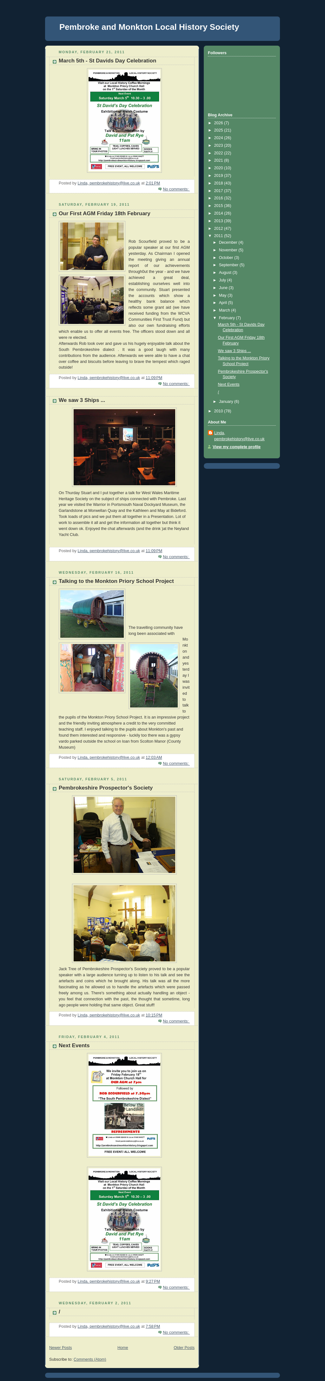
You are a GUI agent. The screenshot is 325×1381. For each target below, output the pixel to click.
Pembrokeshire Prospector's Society (106, 788)
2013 (219, 221)
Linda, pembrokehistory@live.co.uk (239, 436)
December (229, 242)
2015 (219, 205)
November (229, 250)
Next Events (74, 1045)
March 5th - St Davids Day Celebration (107, 61)
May (223, 295)
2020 (219, 168)
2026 (219, 123)
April (223, 302)
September (229, 265)
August (226, 272)
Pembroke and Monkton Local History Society (149, 27)
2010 (219, 411)
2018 (219, 183)
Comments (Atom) (90, 1359)
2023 (219, 145)
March (225, 310)
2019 (219, 175)
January (226, 401)
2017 (219, 191)
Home (122, 1348)
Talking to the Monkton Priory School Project (116, 581)
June (224, 288)
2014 (219, 213)
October (226, 257)
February (227, 318)
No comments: (176, 189)
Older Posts (184, 1348)
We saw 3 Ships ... (82, 400)
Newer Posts (60, 1348)
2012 (219, 228)
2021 (219, 160)
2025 (219, 130)
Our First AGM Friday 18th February (104, 213)
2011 (219, 236)
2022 (219, 153)
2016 (219, 198)
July (223, 280)
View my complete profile (237, 447)
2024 (219, 138)
